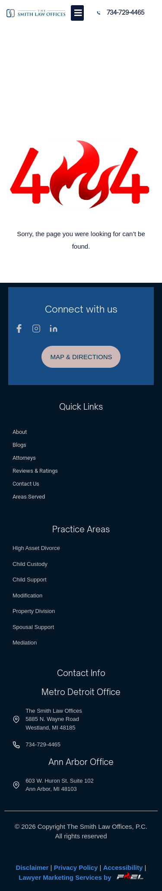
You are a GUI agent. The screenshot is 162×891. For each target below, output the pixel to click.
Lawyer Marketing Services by (81, 877)
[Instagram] (36, 328)
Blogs (19, 445)
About (20, 432)
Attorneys (24, 458)
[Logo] (36, 13)
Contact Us (26, 483)
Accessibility (123, 867)
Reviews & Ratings (35, 471)
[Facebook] (19, 328)
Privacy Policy (76, 867)
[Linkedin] (53, 328)
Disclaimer (32, 867)
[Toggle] (77, 13)
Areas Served (29, 496)
